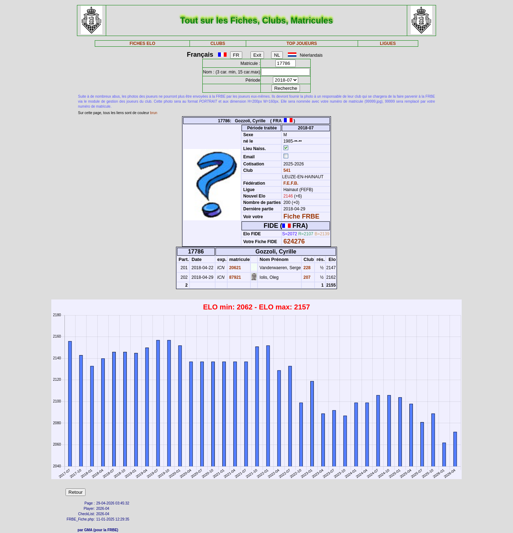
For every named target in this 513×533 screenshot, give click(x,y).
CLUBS (218, 43)
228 (306, 267)
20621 (234, 267)
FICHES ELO (142, 43)
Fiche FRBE (301, 216)
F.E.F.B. (290, 183)
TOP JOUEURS (301, 43)
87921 (234, 277)
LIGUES (388, 43)
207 (306, 277)
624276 (294, 241)
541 (286, 170)
